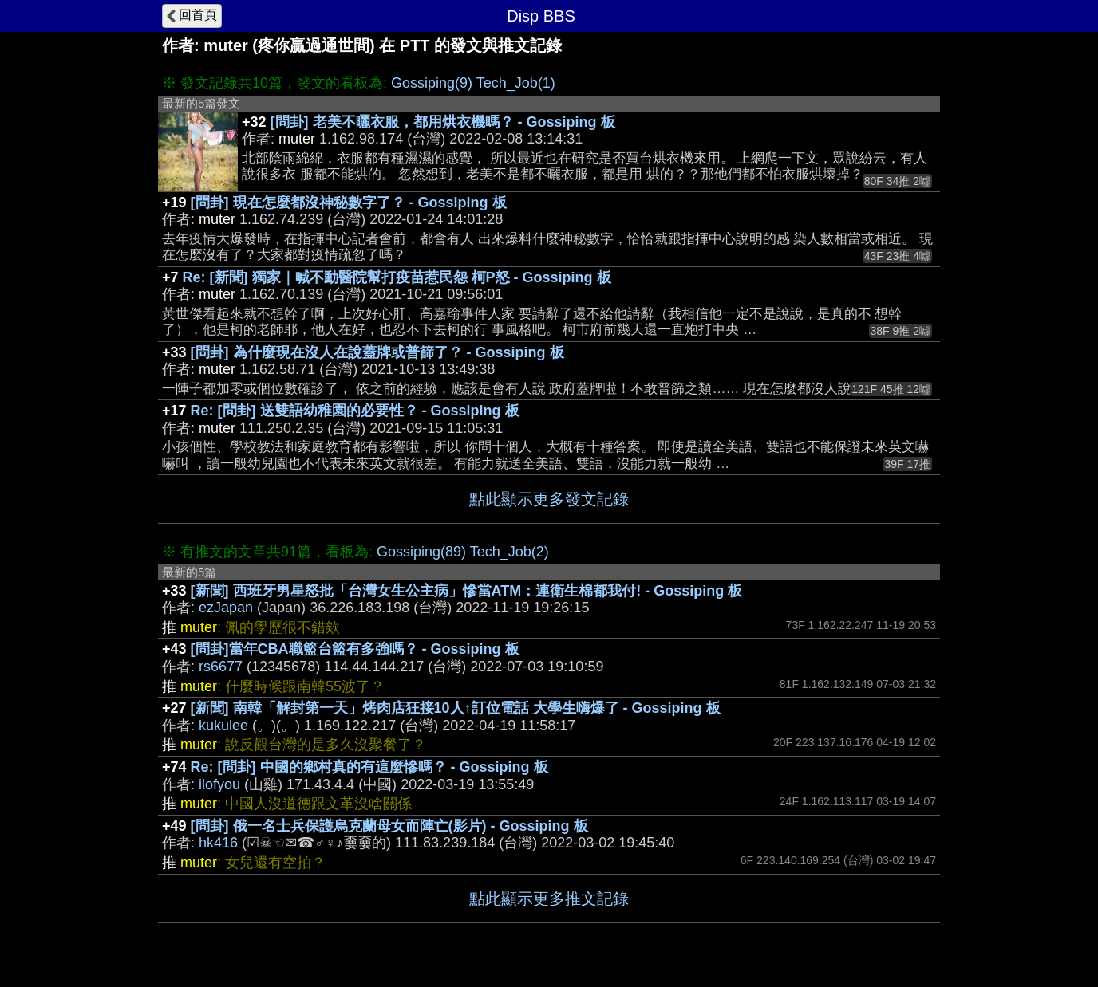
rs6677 (221, 666)
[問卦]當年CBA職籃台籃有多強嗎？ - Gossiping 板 (355, 649)
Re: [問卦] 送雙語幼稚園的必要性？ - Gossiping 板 (355, 411)
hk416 (218, 843)
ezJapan (226, 607)
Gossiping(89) (421, 552)
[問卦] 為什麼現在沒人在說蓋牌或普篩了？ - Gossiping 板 (377, 352)
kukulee (223, 725)
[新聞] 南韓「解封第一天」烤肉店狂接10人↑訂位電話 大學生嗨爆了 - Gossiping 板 (456, 708)
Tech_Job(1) (515, 83)
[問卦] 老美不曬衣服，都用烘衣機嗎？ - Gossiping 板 (443, 122)
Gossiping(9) (431, 83)
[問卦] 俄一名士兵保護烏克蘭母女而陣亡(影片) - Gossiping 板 (389, 826)
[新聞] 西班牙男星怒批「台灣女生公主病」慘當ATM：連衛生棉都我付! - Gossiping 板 (467, 591)
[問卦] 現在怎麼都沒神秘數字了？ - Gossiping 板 (349, 202)
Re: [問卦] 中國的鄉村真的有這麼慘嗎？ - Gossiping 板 (369, 767)
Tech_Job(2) (509, 552)
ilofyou (219, 784)
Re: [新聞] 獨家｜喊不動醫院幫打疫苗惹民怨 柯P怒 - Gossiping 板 (397, 277)
